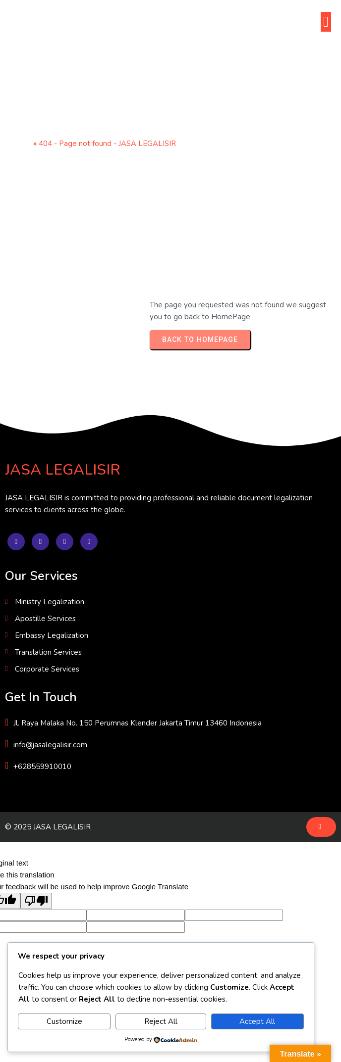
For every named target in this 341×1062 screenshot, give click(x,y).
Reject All (160, 1021)
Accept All (257, 1021)
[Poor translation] (36, 901)
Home (20, 143)
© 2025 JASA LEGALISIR (48, 827)
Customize (64, 1021)
